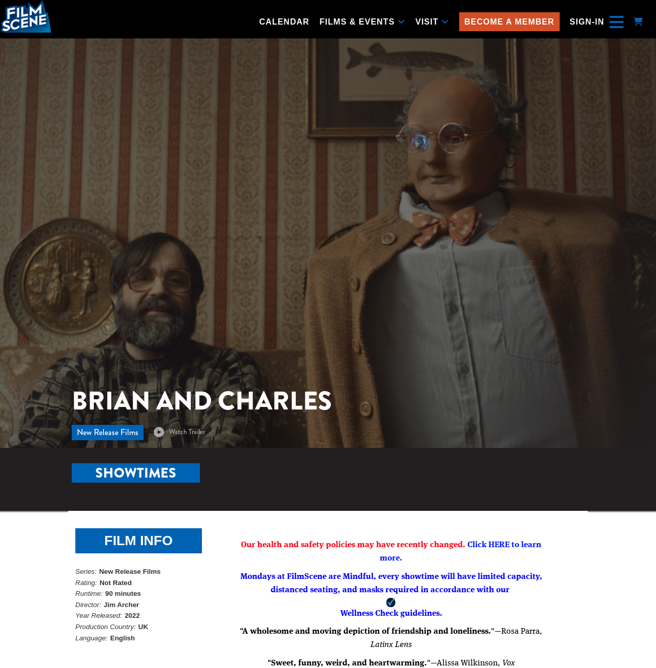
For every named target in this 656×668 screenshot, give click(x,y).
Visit (432, 21)
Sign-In (587, 21)
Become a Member (509, 21)
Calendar (284, 21)
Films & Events (362, 21)
